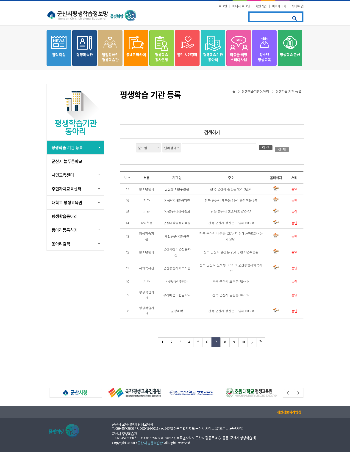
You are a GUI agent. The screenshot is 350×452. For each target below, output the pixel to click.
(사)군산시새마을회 (177, 211)
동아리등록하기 (65, 230)
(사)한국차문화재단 (177, 200)
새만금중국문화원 (177, 236)
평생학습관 (84, 54)
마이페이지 (279, 6)
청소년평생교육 (264, 57)
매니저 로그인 (241, 6)
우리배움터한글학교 (177, 295)
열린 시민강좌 (187, 54)
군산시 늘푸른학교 (67, 161)
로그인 (223, 6)
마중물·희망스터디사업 (238, 57)
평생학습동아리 (65, 216)
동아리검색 (61, 244)
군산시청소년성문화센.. (177, 252)
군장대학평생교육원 (177, 222)
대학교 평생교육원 (67, 202)
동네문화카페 (136, 54)
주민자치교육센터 (66, 189)
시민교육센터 (63, 175)
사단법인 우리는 (177, 281)
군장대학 (177, 311)
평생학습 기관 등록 (67, 147)
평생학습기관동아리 (213, 57)
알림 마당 (59, 54)
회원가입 (261, 6)
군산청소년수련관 (177, 189)
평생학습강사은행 (161, 57)
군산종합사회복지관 (177, 268)
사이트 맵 (298, 6)
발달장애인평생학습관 (110, 57)
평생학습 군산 (290, 54)
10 (243, 342)
